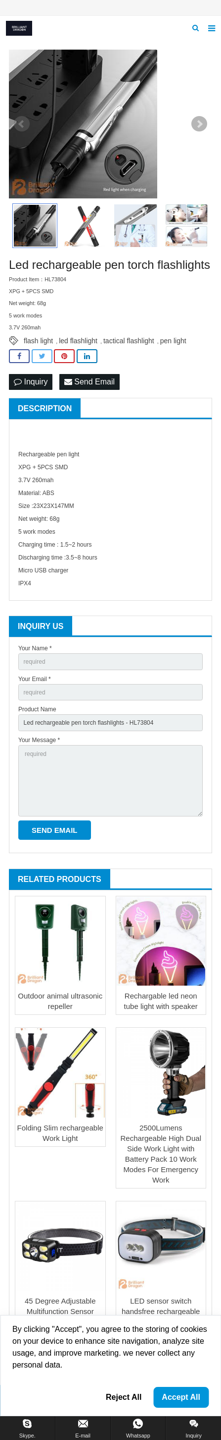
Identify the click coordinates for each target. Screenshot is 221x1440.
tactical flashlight (128, 341)
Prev (22, 124)
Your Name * (35, 648)
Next (199, 124)
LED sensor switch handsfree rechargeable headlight (161, 1311)
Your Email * (34, 679)
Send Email (89, 381)
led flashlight (78, 341)
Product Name (37, 709)
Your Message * (39, 740)
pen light (173, 341)
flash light (38, 341)
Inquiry (30, 381)
